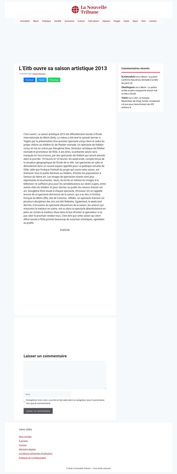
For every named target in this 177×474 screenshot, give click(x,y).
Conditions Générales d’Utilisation (35, 453)
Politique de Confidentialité (32, 457)
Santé (126, 21)
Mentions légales (27, 449)
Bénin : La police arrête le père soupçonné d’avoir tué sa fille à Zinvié (139, 90)
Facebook (30, 80)
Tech (143, 21)
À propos (23, 440)
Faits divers (93, 21)
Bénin (36, 21)
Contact (153, 21)
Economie (69, 21)
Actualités (25, 21)
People (117, 21)
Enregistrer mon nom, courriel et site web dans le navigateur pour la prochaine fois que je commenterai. (65, 402)
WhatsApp (54, 80)
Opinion (106, 21)
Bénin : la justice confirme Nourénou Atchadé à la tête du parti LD (139, 79)
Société (57, 21)
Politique (46, 21)
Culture (81, 21)
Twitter (41, 80)
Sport (135, 21)
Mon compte (25, 436)
